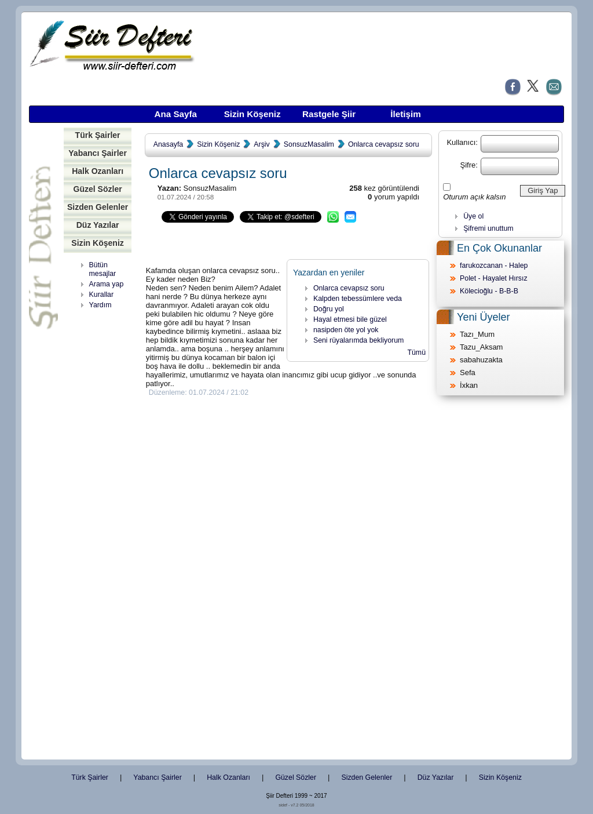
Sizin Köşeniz (252, 114)
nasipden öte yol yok (346, 330)
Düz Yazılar (97, 225)
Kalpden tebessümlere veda (357, 299)
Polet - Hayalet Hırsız (494, 278)
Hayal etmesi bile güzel (350, 319)
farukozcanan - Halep (494, 265)
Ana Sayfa (175, 114)
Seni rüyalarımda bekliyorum (358, 340)
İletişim (405, 114)
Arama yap (106, 284)
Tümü (416, 352)
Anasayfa (168, 144)
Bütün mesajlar (102, 269)
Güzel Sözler (97, 189)
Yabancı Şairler (97, 153)
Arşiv (261, 144)
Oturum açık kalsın (474, 196)
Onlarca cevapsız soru (383, 144)
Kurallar (101, 294)
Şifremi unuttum (488, 228)
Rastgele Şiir (329, 114)
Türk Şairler (97, 135)
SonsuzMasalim (309, 144)
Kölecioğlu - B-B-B (489, 291)
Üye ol (473, 216)
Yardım (100, 305)
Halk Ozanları (97, 171)
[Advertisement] (101, 493)
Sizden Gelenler (97, 207)
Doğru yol (328, 309)
